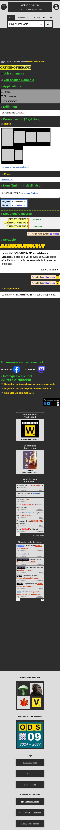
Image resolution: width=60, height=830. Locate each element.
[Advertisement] (30, 42)
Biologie (37, 220)
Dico (8, 62)
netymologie (21, 567)
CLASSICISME (36, 521)
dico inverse (53, 234)
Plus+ (41, 490)
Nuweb (36, 823)
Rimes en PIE (7, 180)
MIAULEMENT (36, 485)
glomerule (20, 545)
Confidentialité (30, 784)
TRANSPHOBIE (25, 515)
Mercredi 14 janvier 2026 (25, 561)
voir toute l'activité (38, 535)
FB (29, 812)
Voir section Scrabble (17, 79)
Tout (37, 509)
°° (27, 504)
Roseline (36, 493)
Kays (26, 553)
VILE (27, 499)
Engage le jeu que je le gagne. (27, 578)
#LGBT (28, 512)
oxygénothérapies (19, 205)
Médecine (37, 227)
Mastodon (37, 812)
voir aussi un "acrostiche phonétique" (16, 167)
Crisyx (19, 591)
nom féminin (32, 193)
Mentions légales (30, 762)
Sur (10, 369)
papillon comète (24, 570)
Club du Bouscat (22, 559)
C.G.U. (30, 773)
